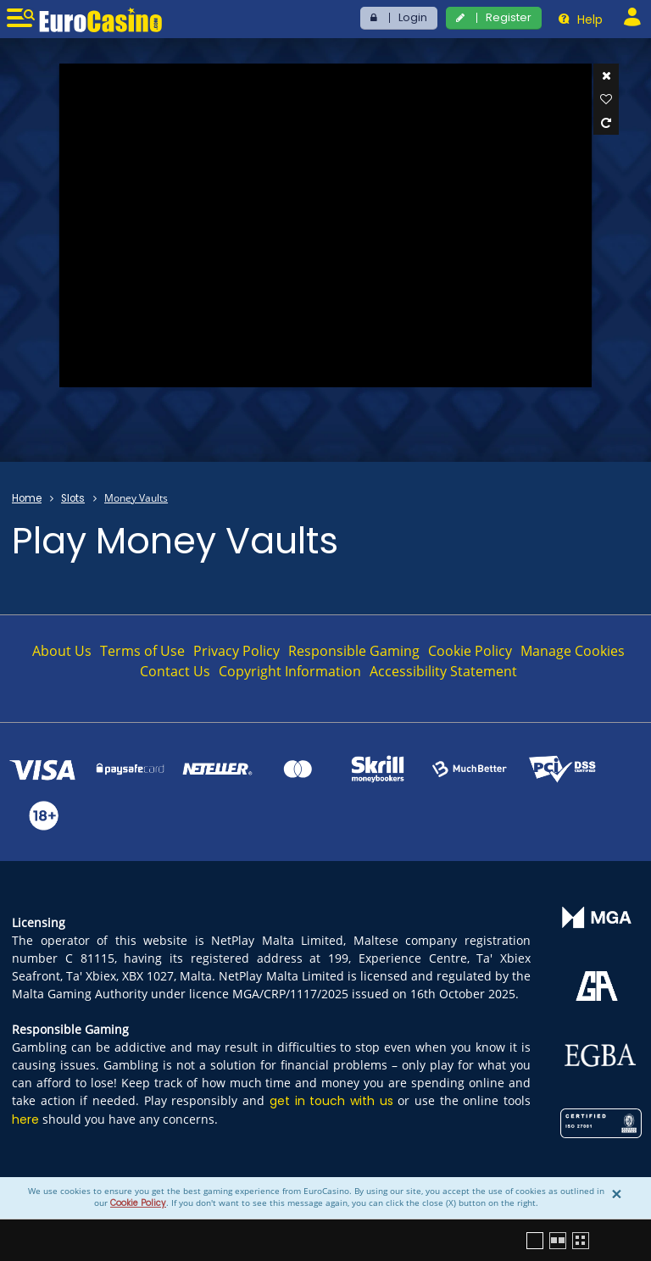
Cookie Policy (138, 1202)
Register (508, 17)
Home (27, 498)
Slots (73, 498)
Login (412, 17)
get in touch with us (331, 1100)
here (25, 1119)
